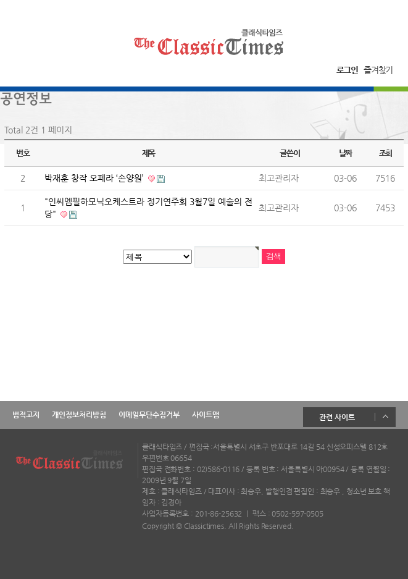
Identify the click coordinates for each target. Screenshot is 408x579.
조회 (385, 153)
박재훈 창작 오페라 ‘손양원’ (95, 178)
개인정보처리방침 (79, 414)
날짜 (345, 153)
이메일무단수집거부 (149, 414)
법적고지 (26, 414)
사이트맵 (205, 414)
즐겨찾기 (378, 70)
